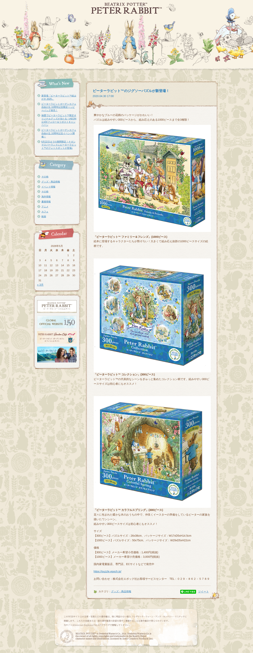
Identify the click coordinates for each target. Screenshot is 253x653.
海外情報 (46, 196)
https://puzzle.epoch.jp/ (107, 571)
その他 (44, 176)
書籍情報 (46, 201)
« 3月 (40, 284)
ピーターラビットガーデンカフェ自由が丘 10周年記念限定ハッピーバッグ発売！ (58, 107)
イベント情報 (48, 186)
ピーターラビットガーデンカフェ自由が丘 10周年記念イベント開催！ (58, 133)
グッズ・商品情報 (50, 181)
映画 (43, 216)
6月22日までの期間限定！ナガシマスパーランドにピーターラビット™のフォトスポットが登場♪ (58, 145)
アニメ (44, 206)
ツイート (203, 591)
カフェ (44, 211)
